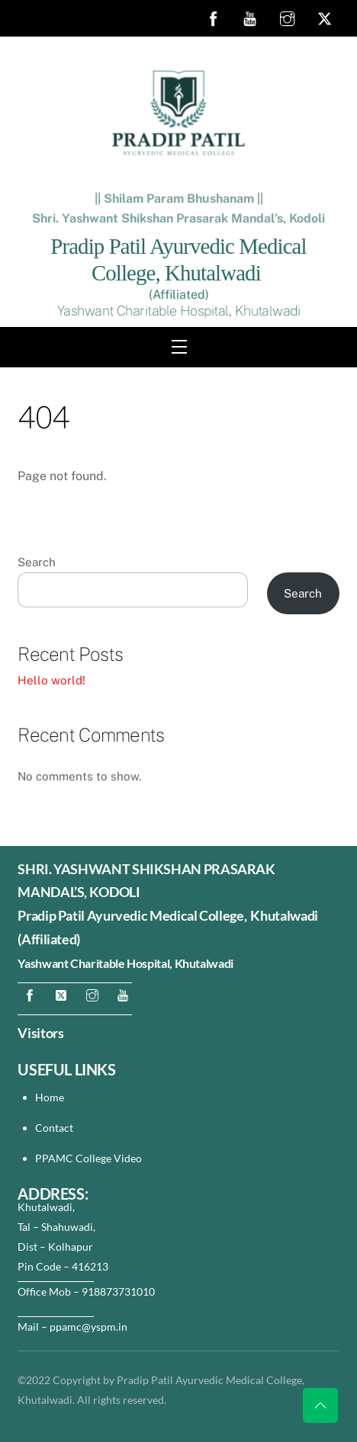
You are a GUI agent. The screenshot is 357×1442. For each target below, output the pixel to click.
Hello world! (51, 680)
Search (37, 562)
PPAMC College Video (88, 1158)
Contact (55, 1127)
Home (49, 1097)
